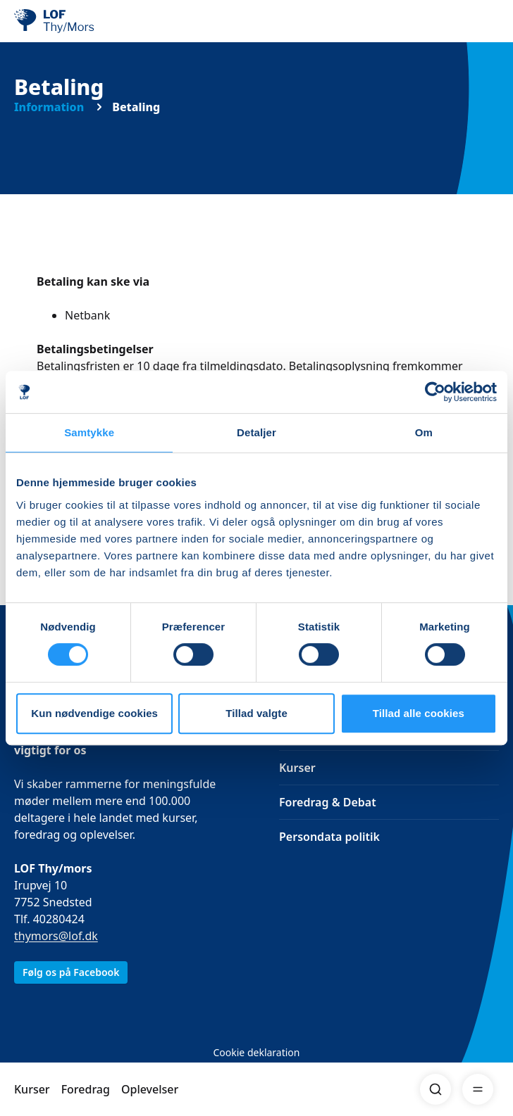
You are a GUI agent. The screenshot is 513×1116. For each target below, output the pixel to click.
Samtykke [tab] (89, 432)
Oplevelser (149, 1089)
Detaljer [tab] (256, 432)
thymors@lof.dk (56, 936)
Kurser (32, 1089)
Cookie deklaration (256, 1052)
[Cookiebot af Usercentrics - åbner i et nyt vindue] (435, 391)
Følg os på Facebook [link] (71, 972)
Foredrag (85, 1089)
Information (49, 107)
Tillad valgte (256, 713)
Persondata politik (329, 836)
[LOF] (85, 21)
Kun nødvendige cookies (94, 713)
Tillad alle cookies (418, 713)
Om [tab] (424, 432)
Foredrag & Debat (327, 802)
